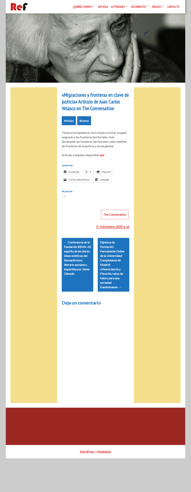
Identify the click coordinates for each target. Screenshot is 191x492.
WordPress (87, 485)
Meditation (103, 485)
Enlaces (156, 7)
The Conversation (114, 243)
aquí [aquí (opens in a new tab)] (102, 180)
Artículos (69, 145)
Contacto (173, 7)
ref (127, 255)
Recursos (84, 145)
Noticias (103, 7)
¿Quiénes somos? (82, 7)
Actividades (118, 7)
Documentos (138, 7)
